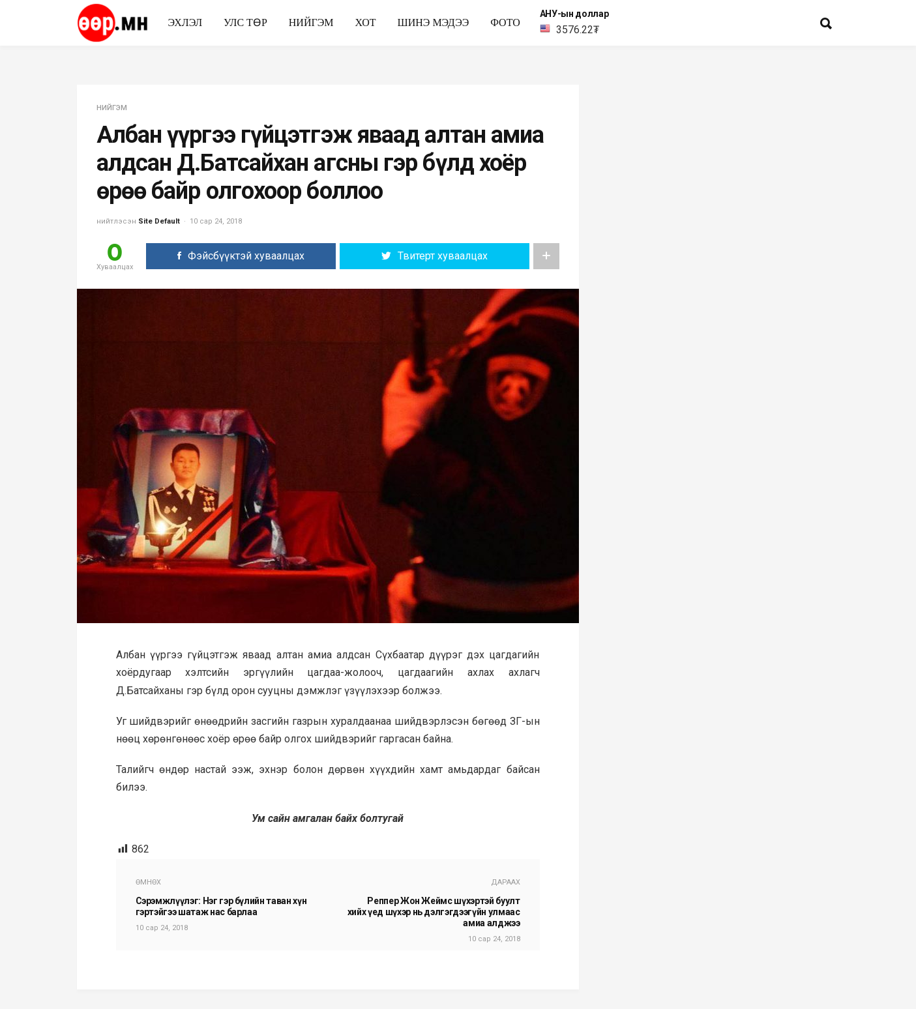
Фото (505, 22)
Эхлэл (185, 22)
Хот (365, 22)
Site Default (159, 221)
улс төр (245, 22)
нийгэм (311, 22)
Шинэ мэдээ (433, 22)
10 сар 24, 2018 (216, 221)
